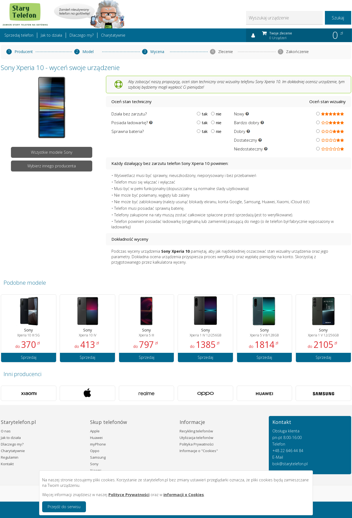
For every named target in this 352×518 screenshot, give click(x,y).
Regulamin (9, 457)
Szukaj (338, 18)
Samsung (98, 457)
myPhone (98, 444)
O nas (6, 431)
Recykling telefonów (196, 431)
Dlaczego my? (82, 35)
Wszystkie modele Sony (51, 152)
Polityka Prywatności (196, 444)
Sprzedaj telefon (18, 35)
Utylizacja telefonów (196, 437)
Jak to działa (51, 35)
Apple (95, 431)
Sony (94, 463)
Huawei (96, 437)
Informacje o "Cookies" (199, 450)
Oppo (94, 450)
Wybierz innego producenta (51, 165)
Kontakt (7, 463)
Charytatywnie (113, 35)
